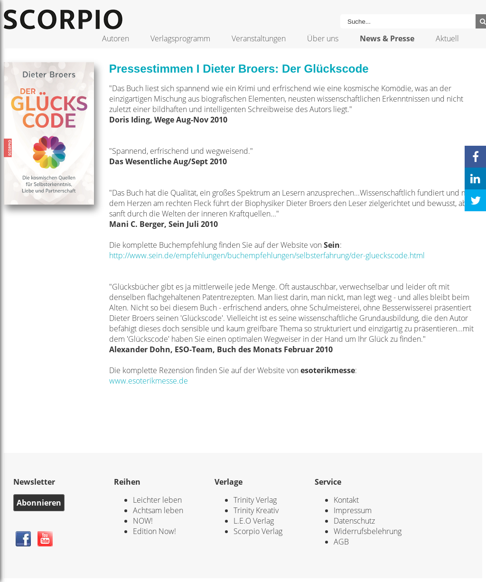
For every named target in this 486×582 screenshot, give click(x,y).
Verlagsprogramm (180, 38)
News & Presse (387, 38)
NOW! (143, 521)
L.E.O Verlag (254, 521)
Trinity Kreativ (256, 510)
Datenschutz (354, 521)
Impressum (353, 510)
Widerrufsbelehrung (368, 531)
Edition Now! (154, 531)
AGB (341, 541)
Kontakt (346, 500)
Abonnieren (39, 503)
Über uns (322, 38)
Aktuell (447, 38)
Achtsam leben (158, 510)
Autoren (115, 38)
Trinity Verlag (255, 500)
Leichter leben (157, 500)
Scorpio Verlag (258, 531)
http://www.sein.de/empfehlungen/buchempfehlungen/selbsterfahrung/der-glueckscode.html (267, 255)
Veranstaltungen (259, 38)
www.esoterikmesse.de (148, 380)
